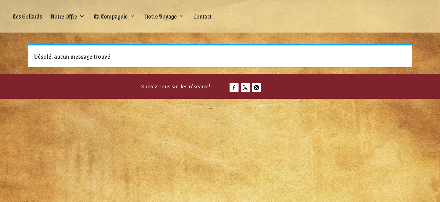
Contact (202, 16)
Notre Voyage (160, 16)
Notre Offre (64, 16)
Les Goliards (27, 16)
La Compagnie (111, 16)
